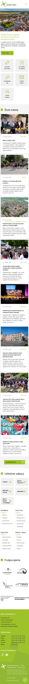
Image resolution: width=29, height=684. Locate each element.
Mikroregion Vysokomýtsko (7, 571)
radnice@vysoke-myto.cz (8, 624)
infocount (16, 680)
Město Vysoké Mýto (8, 4)
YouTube (7, 655)
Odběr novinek (6, 548)
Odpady (5, 482)
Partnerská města (7, 523)
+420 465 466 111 (6, 622)
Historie (4, 515)
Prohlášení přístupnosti (12, 665)
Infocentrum (5, 521)
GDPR (22, 665)
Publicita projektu (11, 667)
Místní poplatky (20, 481)
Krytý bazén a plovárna (6, 501)
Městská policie (5, 491)
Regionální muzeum (22, 598)
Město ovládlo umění (9, 140)
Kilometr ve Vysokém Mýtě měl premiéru (12, 182)
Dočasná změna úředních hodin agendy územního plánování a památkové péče (12, 354)
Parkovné (20, 491)
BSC (14, 677)
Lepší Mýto (20, 545)
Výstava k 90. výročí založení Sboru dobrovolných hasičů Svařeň (13, 400)
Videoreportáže (6, 545)
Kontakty (19, 537)
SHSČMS (7, 598)
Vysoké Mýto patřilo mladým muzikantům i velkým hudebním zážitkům (12, 268)
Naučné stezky (21, 521)
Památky (4, 518)
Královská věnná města (22, 571)
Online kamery (6, 537)
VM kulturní (20, 515)
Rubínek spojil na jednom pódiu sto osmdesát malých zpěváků (13, 311)
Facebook (2, 655)
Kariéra (19, 540)
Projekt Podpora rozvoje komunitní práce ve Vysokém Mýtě (13, 224)
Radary (19, 548)
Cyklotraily (20, 526)
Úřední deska (20, 543)
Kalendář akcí (11, 462)
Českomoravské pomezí (7, 584)
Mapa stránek (21, 667)
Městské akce (21, 518)
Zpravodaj (5, 540)
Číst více (5, 53)
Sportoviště (20, 523)
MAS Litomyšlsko (22, 584)
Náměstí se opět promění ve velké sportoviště (13, 442)
